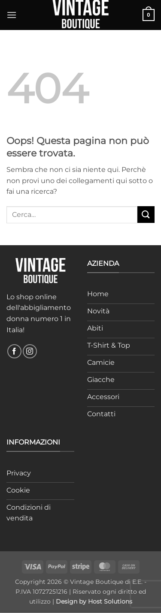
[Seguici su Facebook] (14, 351)
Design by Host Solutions (94, 601)
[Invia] (146, 214)
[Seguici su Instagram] (30, 351)
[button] (11, 14)
